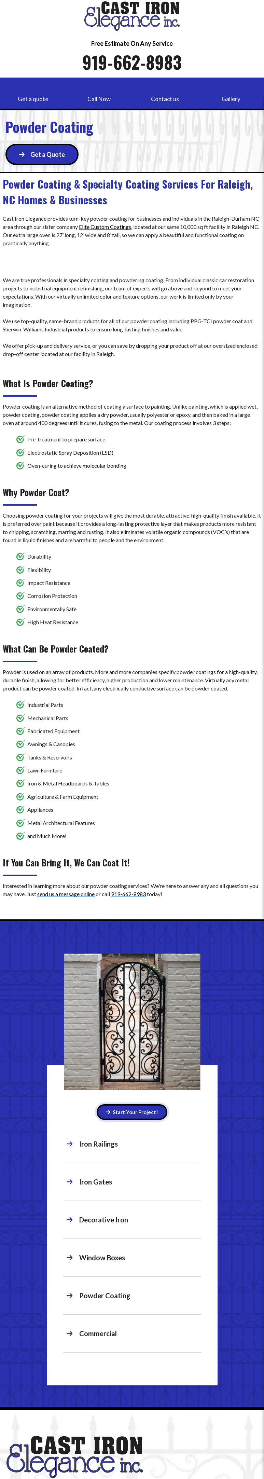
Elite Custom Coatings (105, 226)
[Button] (42, 154)
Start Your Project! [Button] (132, 1112)
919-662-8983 (132, 61)
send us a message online (66, 894)
